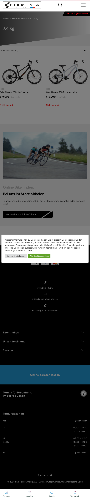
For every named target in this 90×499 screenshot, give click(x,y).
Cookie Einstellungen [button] (16, 256)
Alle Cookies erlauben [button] (39, 256)
